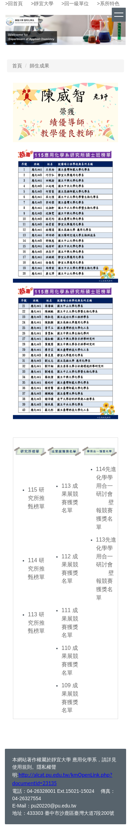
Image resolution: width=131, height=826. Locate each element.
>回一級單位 (75, 3)
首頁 (17, 65)
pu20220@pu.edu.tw (53, 806)
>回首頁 (14, 3)
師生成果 (39, 65)
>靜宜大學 (42, 3)
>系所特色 (108, 3)
